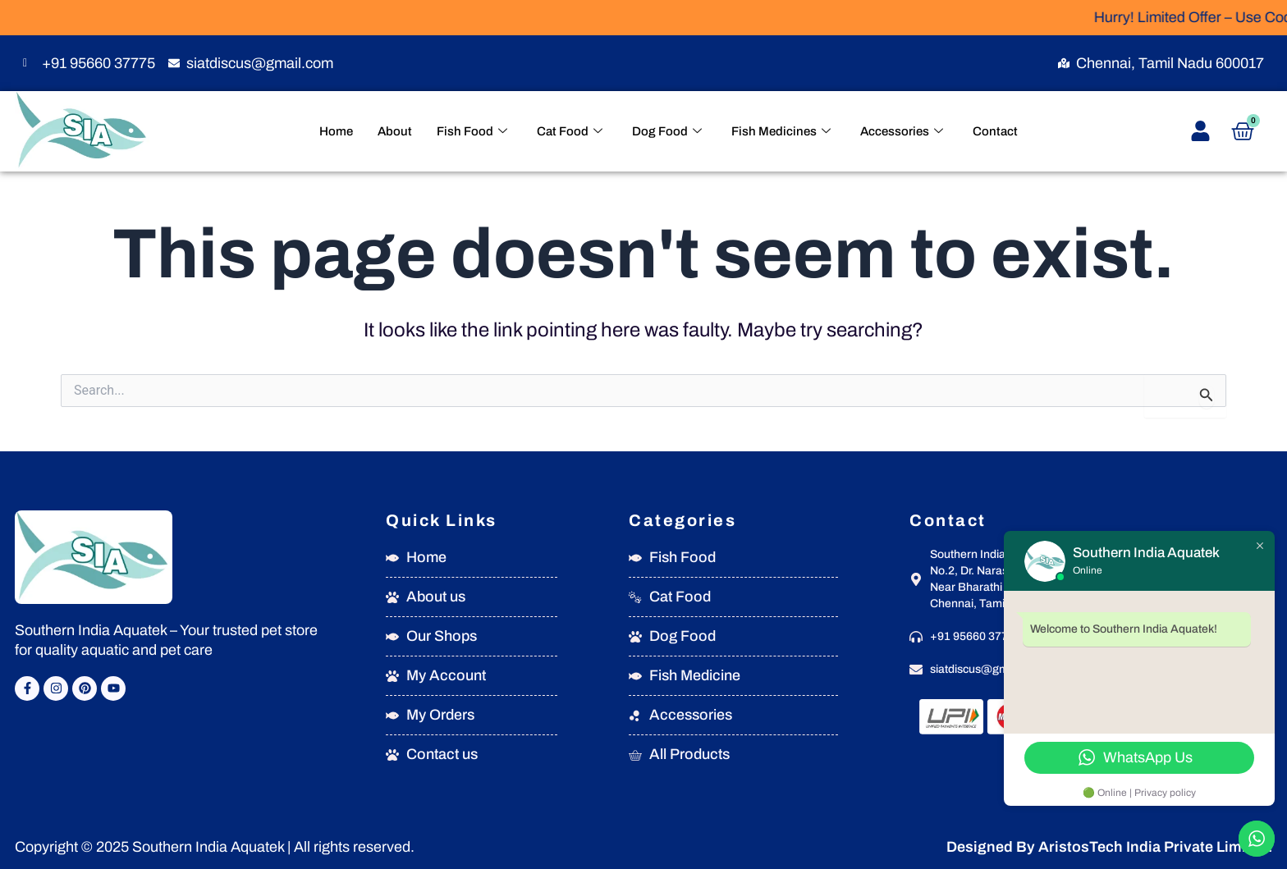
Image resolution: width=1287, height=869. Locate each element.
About (395, 131)
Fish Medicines (781, 131)
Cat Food (569, 131)
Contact (995, 131)
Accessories (901, 131)
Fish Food (472, 131)
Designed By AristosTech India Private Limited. (1109, 847)
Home (336, 131)
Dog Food (667, 131)
